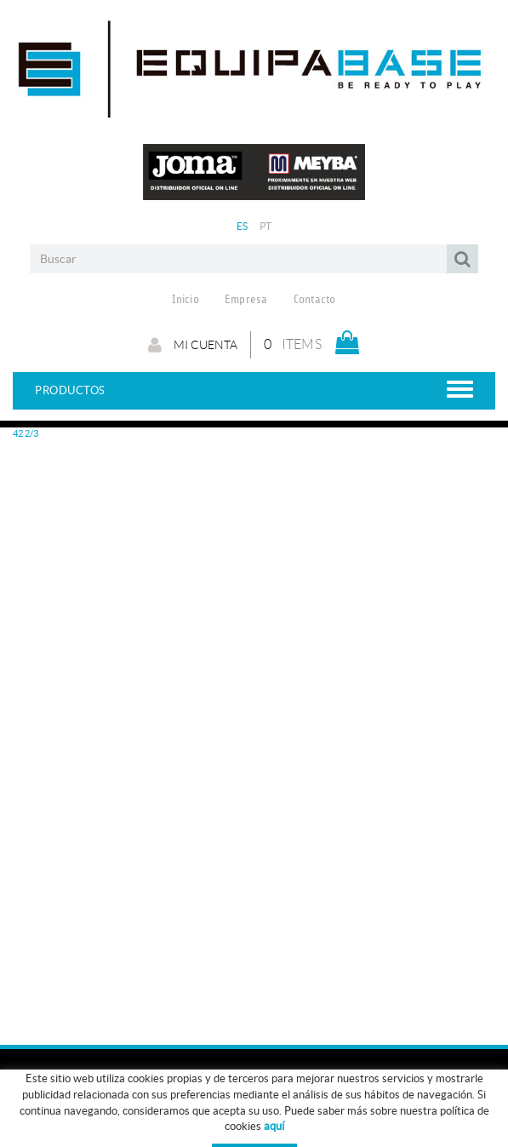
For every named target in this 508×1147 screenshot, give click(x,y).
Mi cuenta (192, 344)
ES (242, 226)
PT (266, 226)
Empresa (246, 300)
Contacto (315, 300)
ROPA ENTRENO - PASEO (75, 1116)
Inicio (185, 300)
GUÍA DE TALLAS (308, 1116)
